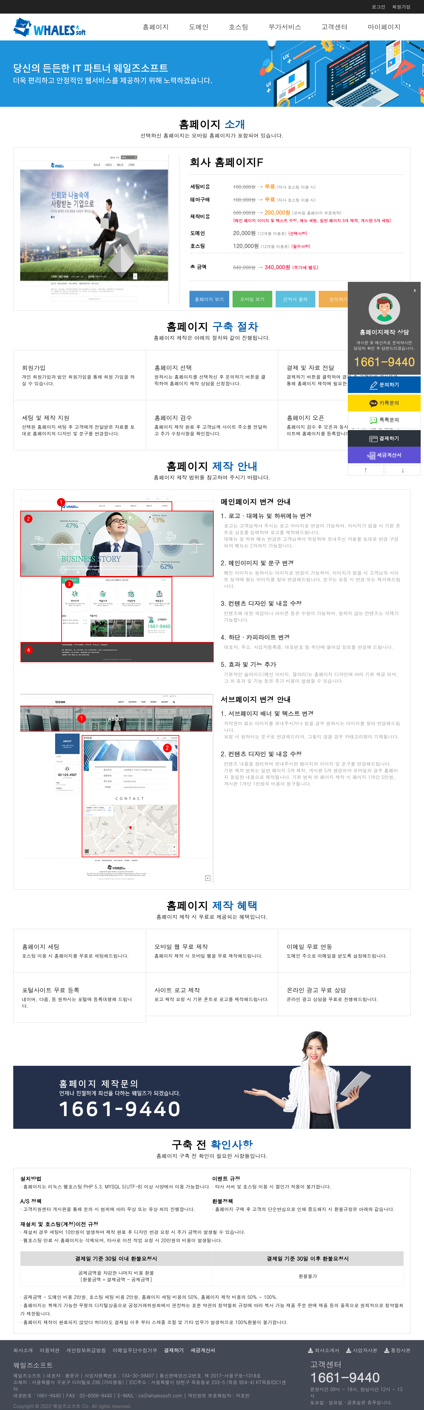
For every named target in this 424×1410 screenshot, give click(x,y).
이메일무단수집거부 (135, 1350)
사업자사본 (362, 1350)
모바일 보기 (252, 299)
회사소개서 (324, 1350)
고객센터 (334, 27)
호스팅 (238, 27)
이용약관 (50, 1350)
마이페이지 (384, 27)
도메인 (199, 27)
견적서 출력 (295, 299)
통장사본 (397, 1350)
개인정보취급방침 (86, 1350)
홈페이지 (155, 27)
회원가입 (401, 6)
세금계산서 (384, 455)
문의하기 (338, 299)
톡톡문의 (384, 420)
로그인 (379, 6)
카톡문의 (384, 403)
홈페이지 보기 (209, 299)
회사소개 (23, 1350)
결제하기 (384, 439)
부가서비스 (284, 27)
